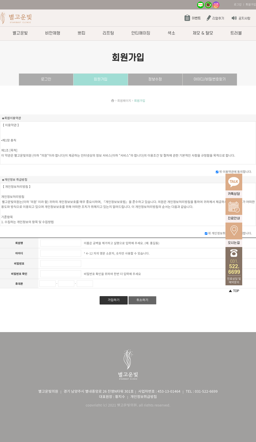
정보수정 (155, 79)
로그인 (238, 4)
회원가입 (100, 79)
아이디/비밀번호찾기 (210, 79)
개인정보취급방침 (143, 396)
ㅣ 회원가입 (249, 4)
